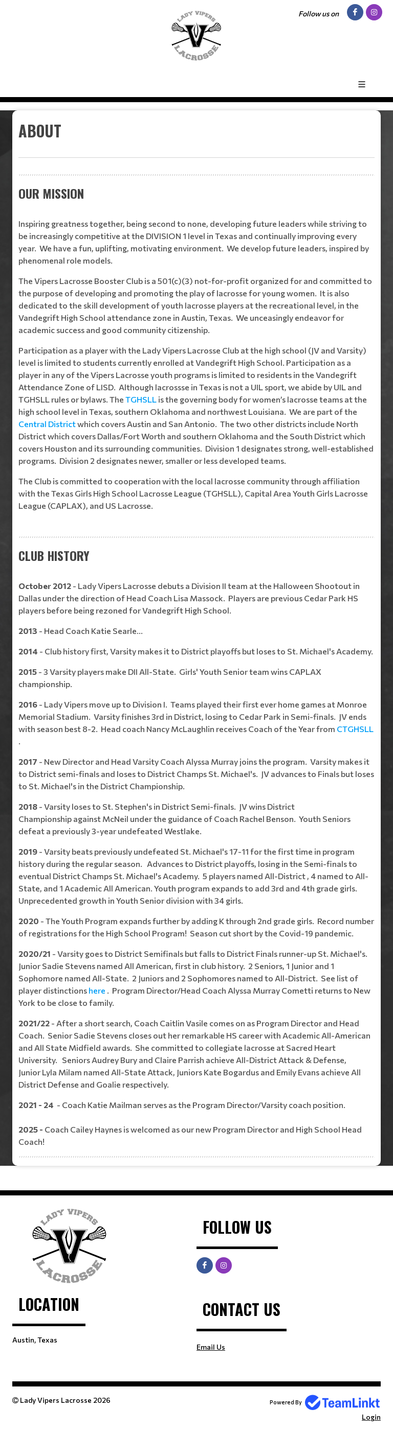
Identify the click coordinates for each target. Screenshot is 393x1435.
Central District (47, 424)
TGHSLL (141, 399)
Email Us (210, 1347)
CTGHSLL (355, 729)
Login (371, 1417)
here (98, 990)
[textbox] (196, 138)
